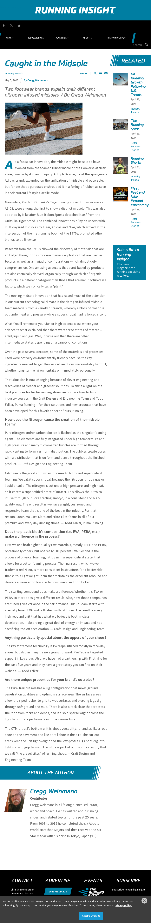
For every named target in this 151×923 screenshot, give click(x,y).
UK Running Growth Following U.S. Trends (138, 66)
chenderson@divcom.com (22, 879)
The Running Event (111, 25)
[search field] (134, 25)
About (88, 25)
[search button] (146, 25)
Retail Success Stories (136, 128)
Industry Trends (14, 55)
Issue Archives (51, 25)
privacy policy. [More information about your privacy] (123, 905)
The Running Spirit (137, 106)
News (31, 25)
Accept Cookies (91, 915)
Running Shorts (137, 142)
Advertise (69, 25)
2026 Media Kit (58, 873)
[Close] (144, 901)
